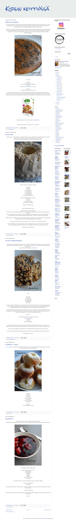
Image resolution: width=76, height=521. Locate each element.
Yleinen (57, 142)
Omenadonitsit (57, 163)
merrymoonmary (41, 518)
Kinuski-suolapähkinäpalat (13, 240)
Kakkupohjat (58, 117)
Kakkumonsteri (58, 162)
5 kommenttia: (16, 505)
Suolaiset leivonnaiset (59, 137)
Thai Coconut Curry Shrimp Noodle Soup (57, 245)
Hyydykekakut (58, 111)
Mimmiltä (23, 184)
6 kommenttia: (16, 127)
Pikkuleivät (57, 129)
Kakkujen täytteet (59, 116)
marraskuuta (59, 78)
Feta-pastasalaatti (58, 210)
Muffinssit (57, 126)
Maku (29, 333)
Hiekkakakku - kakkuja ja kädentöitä (57, 226)
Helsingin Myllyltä (36, 119)
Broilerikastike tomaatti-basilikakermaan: (57, 184)
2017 (57, 73)
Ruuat (57, 134)
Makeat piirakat (12, 129)
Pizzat (57, 130)
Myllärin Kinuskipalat (11, 22)
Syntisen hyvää (57, 287)
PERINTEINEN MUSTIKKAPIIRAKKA (58, 264)
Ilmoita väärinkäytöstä (59, 145)
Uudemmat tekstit (9, 509)
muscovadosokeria (28, 318)
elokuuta (58, 82)
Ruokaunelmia (57, 243)
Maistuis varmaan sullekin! (56, 250)
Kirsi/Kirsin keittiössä (65, 61)
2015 (57, 102)
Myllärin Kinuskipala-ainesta (28, 86)
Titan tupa (57, 176)
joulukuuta (58, 76)
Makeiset (57, 125)
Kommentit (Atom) (10, 511)
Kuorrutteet (57, 120)
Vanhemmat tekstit (47, 509)
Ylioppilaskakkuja (58, 205)
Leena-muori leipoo (9, 346)
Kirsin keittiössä (27, 8)
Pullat (10, 413)
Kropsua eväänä (58, 150)
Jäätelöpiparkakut (58, 252)
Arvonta (57, 108)
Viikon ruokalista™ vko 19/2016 (57, 282)
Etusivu (28, 509)
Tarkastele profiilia (58, 67)
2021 (57, 72)
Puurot (57, 133)
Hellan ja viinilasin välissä (56, 269)
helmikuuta (59, 91)
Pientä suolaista (58, 128)
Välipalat (57, 141)
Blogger (51, 518)
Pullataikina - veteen (11, 344)
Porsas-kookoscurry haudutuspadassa (58, 152)
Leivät (57, 121)
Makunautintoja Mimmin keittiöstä (58, 167)
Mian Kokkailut (57, 286)
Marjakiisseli (9, 419)
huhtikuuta (58, 88)
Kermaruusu (57, 204)
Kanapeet (56, 290)
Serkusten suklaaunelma (38, 245)
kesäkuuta (58, 85)
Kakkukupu (57, 188)
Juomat (57, 112)
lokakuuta (58, 79)
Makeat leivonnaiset (13, 339)
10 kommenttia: (16, 337)
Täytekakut (57, 138)
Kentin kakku (9, 134)
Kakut (57, 119)
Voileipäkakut (58, 139)
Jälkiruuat (11, 506)
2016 (57, 75)
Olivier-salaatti (57, 159)
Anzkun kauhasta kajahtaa (56, 157)
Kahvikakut (11, 235)
